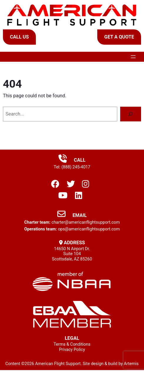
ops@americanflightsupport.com (89, 229)
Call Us (19, 37)
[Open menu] (133, 56)
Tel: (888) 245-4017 (72, 167)
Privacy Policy (72, 349)
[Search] (130, 114)
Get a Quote (119, 37)
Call (72, 160)
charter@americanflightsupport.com (85, 222)
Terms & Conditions (71, 344)
